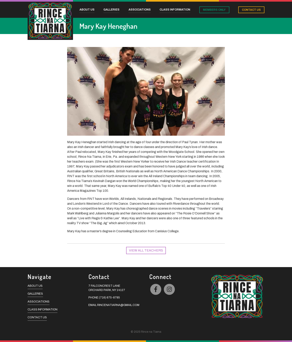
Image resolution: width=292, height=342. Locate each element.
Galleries (35, 293)
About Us (35, 285)
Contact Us (37, 317)
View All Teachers (146, 250)
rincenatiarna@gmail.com (118, 305)
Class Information (42, 309)
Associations (38, 301)
